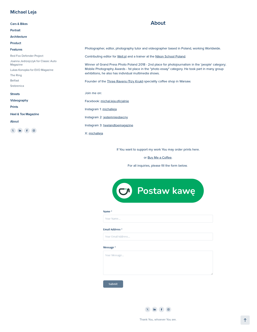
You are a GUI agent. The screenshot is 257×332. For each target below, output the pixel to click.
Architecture (18, 36)
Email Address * (112, 229)
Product (15, 43)
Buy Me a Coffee (160, 157)
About (14, 121)
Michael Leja (23, 11)
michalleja (109, 109)
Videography (19, 100)
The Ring (16, 75)
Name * (107, 211)
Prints (14, 107)
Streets (15, 94)
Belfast (14, 80)
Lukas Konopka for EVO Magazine (31, 70)
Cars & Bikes (19, 24)
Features (16, 49)
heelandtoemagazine (118, 125)
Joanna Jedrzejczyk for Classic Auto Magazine (33, 62)
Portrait (15, 30)
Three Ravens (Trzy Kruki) (125, 81)
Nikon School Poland (170, 56)
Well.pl (122, 56)
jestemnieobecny (115, 117)
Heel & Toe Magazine (24, 114)
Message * (109, 247)
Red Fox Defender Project (26, 56)
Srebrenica (17, 86)
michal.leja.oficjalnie (115, 101)
